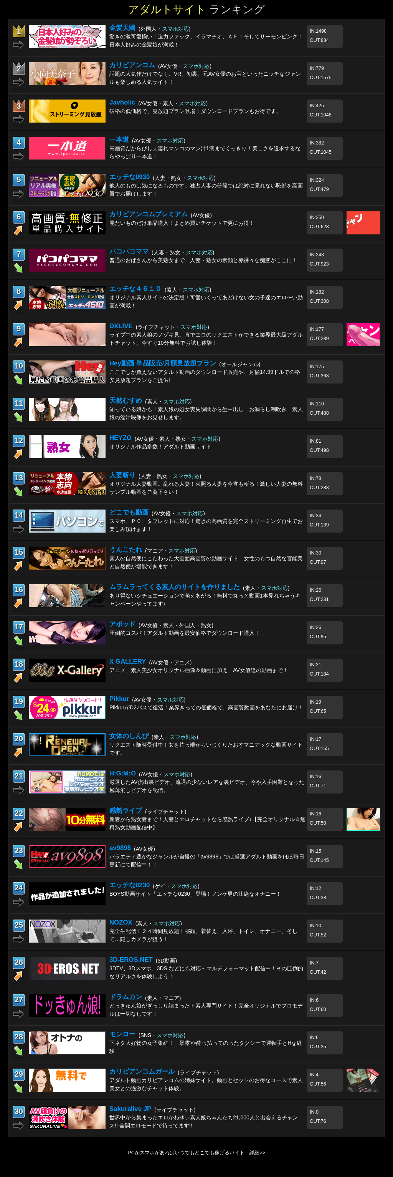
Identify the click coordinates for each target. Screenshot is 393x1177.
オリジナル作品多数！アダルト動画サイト (160, 446)
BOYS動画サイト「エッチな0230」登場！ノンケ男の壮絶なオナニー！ (195, 894)
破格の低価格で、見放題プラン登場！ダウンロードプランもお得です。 (195, 111)
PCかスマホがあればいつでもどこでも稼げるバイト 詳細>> (196, 1152)
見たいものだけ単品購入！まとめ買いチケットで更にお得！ (181, 223)
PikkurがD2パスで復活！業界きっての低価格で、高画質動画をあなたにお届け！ (206, 707)
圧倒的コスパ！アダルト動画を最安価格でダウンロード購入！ (184, 633)
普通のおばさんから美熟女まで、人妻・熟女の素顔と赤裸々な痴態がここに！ (203, 260)
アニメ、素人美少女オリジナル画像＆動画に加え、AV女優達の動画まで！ (198, 670)
